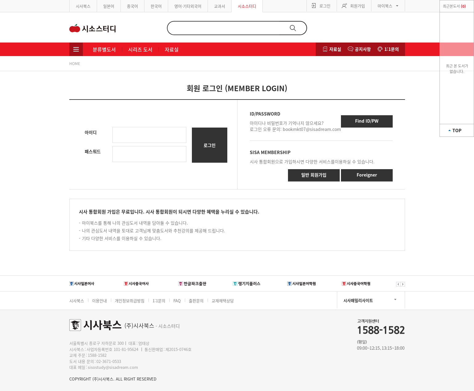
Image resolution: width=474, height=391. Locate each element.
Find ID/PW (367, 121)
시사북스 (83, 6)
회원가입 (357, 6)
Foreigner (367, 175)
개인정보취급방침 (129, 300)
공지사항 (363, 49)
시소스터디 (247, 6)
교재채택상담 (223, 300)
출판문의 (196, 300)
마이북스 (385, 6)
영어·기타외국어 (187, 6)
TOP (456, 130)
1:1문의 (391, 49)
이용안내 (99, 300)
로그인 (324, 6)
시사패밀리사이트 (358, 300)
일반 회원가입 (313, 175)
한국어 (156, 6)
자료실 (172, 49)
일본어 (108, 6)
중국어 (132, 6)
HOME (74, 63)
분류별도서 (104, 49)
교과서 (219, 6)
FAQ (177, 300)
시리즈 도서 (140, 49)
